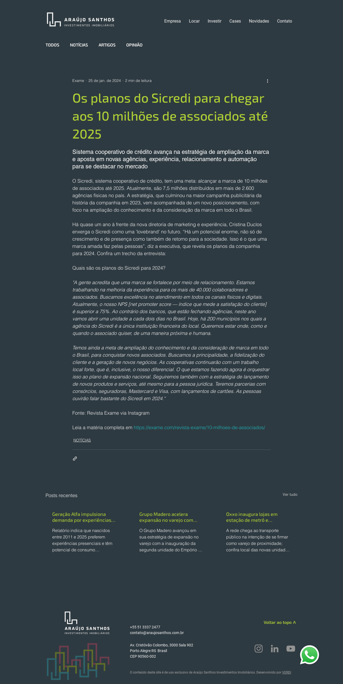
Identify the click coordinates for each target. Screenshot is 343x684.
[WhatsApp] (309, 655)
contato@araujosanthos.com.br (157, 633)
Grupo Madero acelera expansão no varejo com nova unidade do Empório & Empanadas (169, 517)
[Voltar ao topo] (272, 622)
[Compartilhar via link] (74, 458)
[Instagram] (258, 648)
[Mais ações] (267, 80)
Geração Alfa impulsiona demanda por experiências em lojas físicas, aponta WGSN (81, 517)
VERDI (286, 672)
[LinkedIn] (274, 648)
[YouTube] (290, 648)
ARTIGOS (107, 44)
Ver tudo (290, 494)
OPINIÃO (134, 44)
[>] (294, 623)
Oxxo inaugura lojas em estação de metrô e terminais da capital (252, 517)
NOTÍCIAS (79, 44)
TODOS (52, 44)
